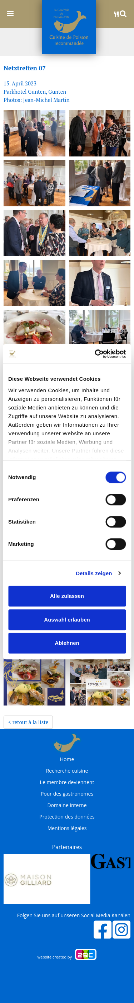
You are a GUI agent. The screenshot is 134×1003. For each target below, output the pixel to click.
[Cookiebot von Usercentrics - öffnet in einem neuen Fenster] (95, 353)
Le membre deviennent (67, 782)
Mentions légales (67, 828)
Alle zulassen (67, 596)
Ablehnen (67, 643)
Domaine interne (66, 805)
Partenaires (67, 847)
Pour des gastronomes (67, 793)
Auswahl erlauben (67, 620)
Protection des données (67, 816)
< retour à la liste (28, 722)
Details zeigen (94, 573)
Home (67, 759)
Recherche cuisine (67, 770)
